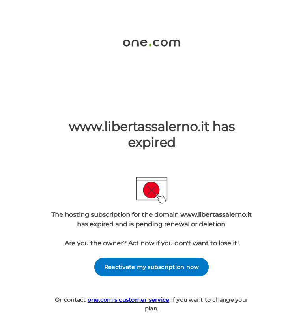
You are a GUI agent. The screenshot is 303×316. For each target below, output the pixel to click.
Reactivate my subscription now (151, 267)
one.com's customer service (129, 299)
